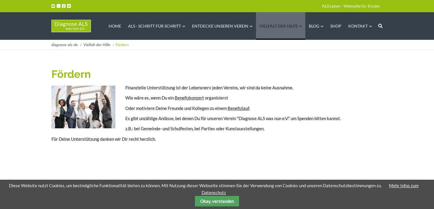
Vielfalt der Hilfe (96, 44)
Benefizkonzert (189, 97)
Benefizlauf (238, 108)
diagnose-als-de (64, 44)
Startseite (71, 26)
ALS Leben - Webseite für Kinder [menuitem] (351, 5)
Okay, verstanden (217, 201)
